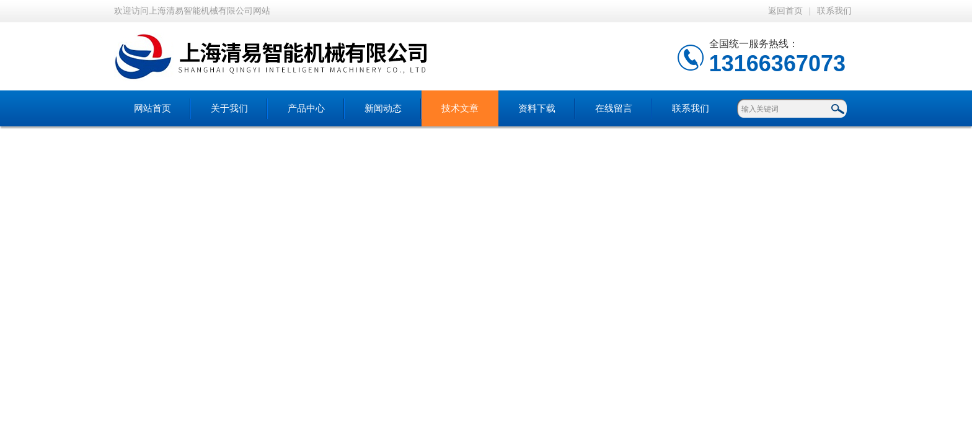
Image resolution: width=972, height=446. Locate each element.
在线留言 (613, 108)
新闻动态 (383, 108)
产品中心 (306, 108)
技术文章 (460, 108)
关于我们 (229, 108)
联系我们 (834, 10)
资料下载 (536, 108)
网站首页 (152, 108)
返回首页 (785, 10)
